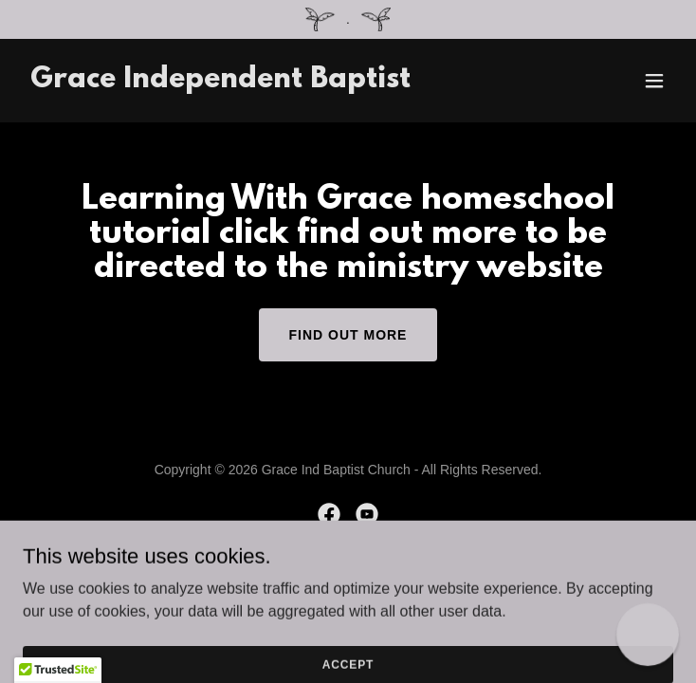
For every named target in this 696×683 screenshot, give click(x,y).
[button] (654, 81)
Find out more (348, 334)
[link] (220, 82)
